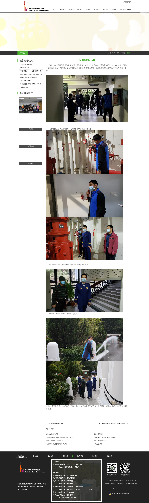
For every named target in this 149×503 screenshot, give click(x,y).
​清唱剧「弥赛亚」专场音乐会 (28, 77)
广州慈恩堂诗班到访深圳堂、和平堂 (30, 84)
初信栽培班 (30, 146)
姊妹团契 (30, 163)
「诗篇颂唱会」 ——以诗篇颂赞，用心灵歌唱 (33, 71)
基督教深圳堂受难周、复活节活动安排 (31, 74)
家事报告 (129, 53)
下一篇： (112, 423)
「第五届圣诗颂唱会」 (26, 80)
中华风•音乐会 (24, 87)
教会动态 (123, 53)
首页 (54, 9)
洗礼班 (31, 129)
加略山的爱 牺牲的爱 (26, 64)
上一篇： (54, 423)
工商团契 (30, 112)
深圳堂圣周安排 (24, 68)
